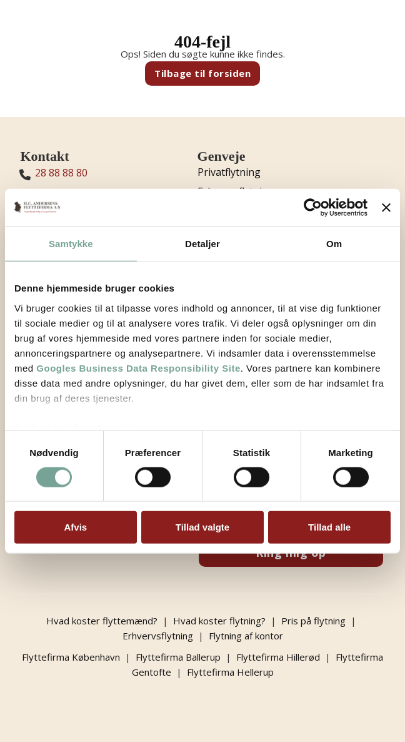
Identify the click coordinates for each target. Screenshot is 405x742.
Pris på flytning (313, 620)
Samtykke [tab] (71, 243)
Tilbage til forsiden (202, 73)
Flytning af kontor (246, 635)
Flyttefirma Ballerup (178, 657)
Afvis (75, 527)
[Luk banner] (386, 207)
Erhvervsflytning (157, 635)
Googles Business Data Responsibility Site (138, 367)
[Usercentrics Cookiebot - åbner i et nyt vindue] (313, 207)
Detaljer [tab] (202, 243)
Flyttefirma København (71, 657)
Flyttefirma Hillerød (278, 657)
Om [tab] (334, 243)
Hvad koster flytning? (219, 620)
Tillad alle (329, 527)
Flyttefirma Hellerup (230, 672)
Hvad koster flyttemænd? (102, 620)
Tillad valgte (202, 527)
